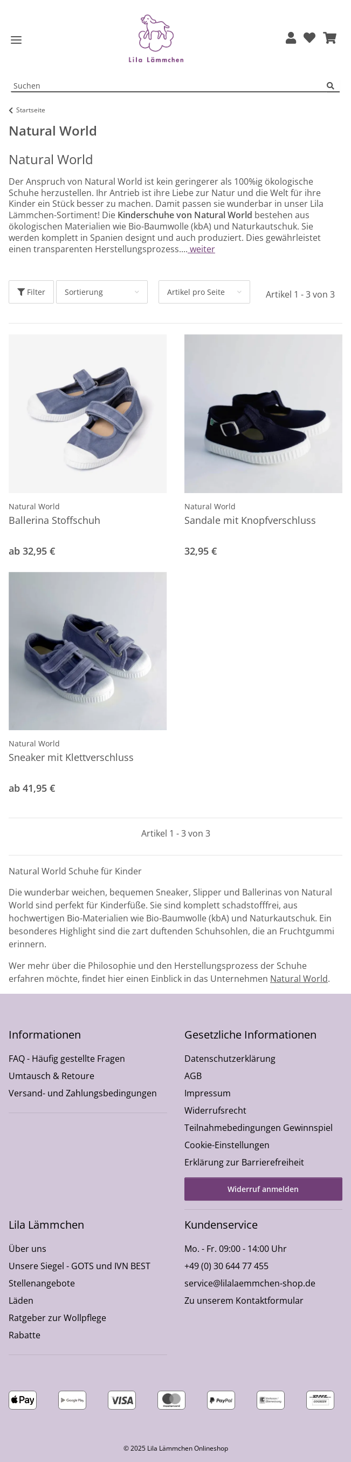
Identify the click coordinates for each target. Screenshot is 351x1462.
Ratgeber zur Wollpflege (57, 1318)
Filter (31, 292)
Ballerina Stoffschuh (54, 520)
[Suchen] (333, 86)
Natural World (34, 506)
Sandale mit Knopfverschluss (250, 520)
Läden (21, 1300)
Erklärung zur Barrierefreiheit (244, 1162)
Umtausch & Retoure (51, 1076)
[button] (291, 38)
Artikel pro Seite (196, 292)
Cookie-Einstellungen (227, 1145)
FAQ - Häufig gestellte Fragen (67, 1059)
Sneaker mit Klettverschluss (71, 757)
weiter (201, 249)
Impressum (207, 1093)
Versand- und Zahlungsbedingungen (83, 1093)
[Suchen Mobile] (169, 86)
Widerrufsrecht (215, 1110)
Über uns (27, 1249)
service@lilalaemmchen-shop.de (249, 1283)
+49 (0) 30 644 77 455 (226, 1266)
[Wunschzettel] (309, 38)
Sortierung (84, 292)
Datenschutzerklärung (230, 1059)
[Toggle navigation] (16, 40)
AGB (193, 1076)
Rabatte (24, 1335)
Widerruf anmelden (263, 1189)
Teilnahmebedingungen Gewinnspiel (258, 1128)
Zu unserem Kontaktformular (244, 1300)
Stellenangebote (42, 1283)
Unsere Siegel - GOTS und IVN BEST (79, 1266)
